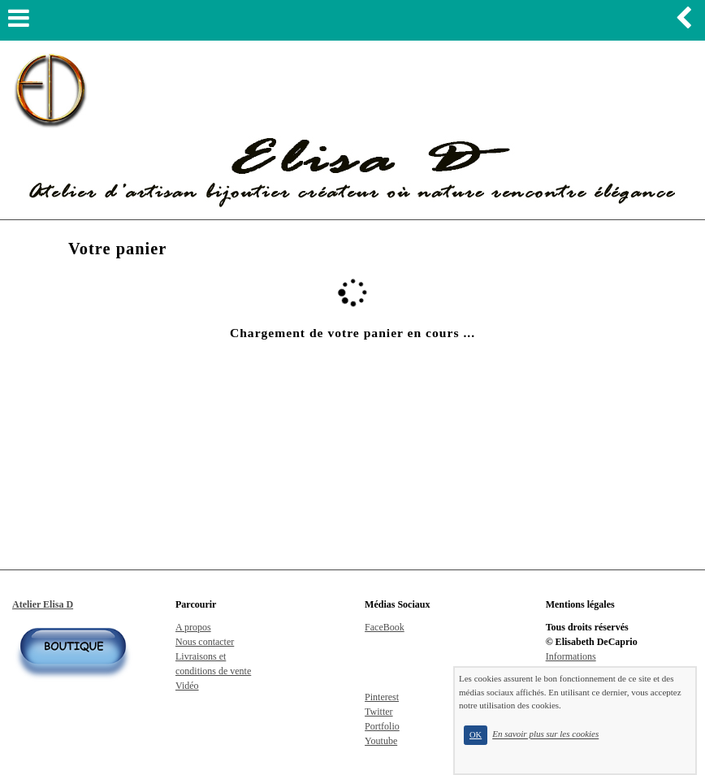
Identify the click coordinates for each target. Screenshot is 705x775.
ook (397, 627)
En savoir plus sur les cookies (545, 734)
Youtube (381, 741)
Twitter (378, 711)
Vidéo (187, 685)
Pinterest (382, 697)
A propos (193, 627)
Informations (571, 656)
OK (475, 734)
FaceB (377, 627)
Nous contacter (204, 641)
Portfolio (382, 726)
